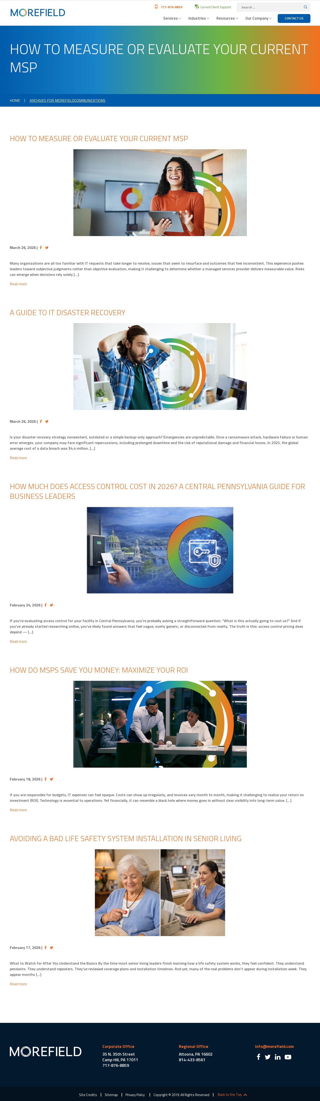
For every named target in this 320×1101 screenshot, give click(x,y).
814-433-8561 (192, 1060)
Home (15, 100)
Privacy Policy (135, 1095)
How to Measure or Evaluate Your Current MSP (99, 138)
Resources (225, 18)
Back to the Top (230, 1094)
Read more (18, 284)
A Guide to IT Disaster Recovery (68, 312)
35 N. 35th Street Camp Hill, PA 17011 (120, 1057)
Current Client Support (215, 6)
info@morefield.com (274, 1046)
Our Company (256, 18)
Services (170, 18)
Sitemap (111, 1095)
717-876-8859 (171, 6)
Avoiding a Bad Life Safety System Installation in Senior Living (125, 838)
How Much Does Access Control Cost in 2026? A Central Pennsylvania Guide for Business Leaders (157, 491)
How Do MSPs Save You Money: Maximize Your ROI (99, 669)
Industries (197, 18)
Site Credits (88, 1095)
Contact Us (294, 18)
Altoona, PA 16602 (196, 1054)
